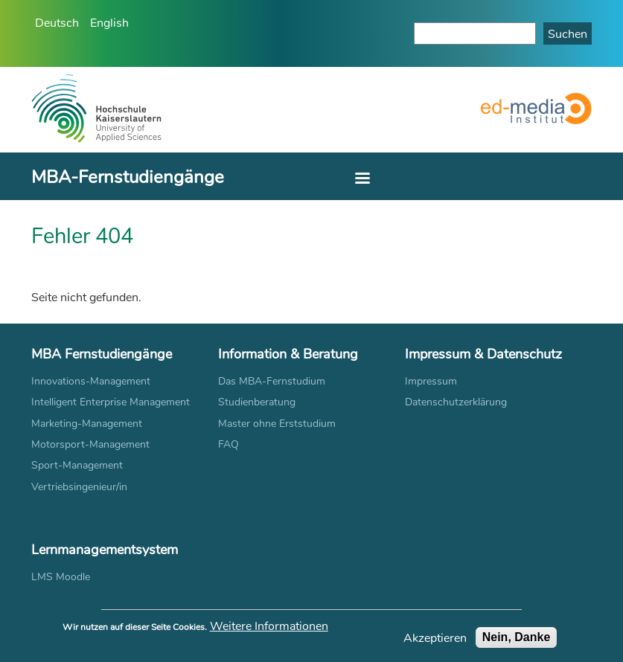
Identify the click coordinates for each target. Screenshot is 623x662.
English (109, 22)
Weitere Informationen (269, 629)
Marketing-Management (86, 423)
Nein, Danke (516, 640)
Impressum (431, 380)
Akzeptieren (435, 641)
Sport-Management (77, 464)
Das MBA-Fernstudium (271, 380)
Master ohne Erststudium (277, 423)
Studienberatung (256, 401)
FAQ (228, 444)
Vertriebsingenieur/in (79, 486)
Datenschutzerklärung (456, 401)
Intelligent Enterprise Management (110, 401)
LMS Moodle (60, 576)
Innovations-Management (90, 380)
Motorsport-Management (90, 444)
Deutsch (57, 22)
